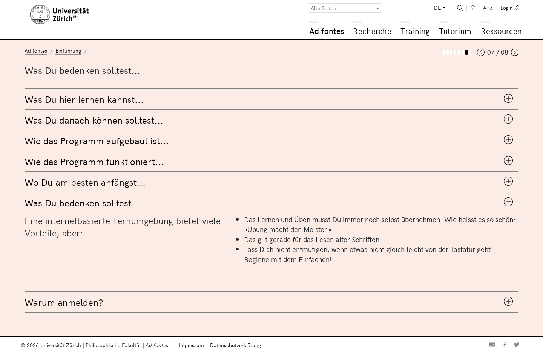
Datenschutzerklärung (235, 345)
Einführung (68, 50)
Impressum (191, 345)
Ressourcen (501, 30)
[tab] (271, 99)
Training (415, 30)
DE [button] (437, 7)
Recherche (372, 30)
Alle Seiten (323, 8)
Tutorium (455, 30)
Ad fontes (326, 30)
